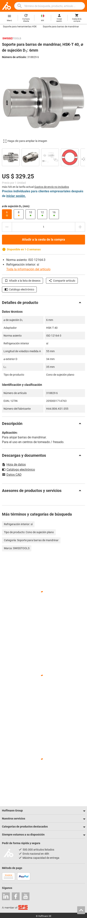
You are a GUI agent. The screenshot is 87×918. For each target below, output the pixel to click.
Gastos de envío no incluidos (51, 186)
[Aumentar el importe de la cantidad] (80, 227)
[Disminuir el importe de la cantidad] (7, 227)
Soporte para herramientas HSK (20, 26)
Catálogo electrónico (19, 289)
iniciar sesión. (16, 196)
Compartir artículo (62, 280)
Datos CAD (12, 475)
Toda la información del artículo (28, 269)
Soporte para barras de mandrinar (61, 26)
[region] (43, 157)
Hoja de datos (14, 464)
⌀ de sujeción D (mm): (16, 206)
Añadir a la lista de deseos (22, 280)
